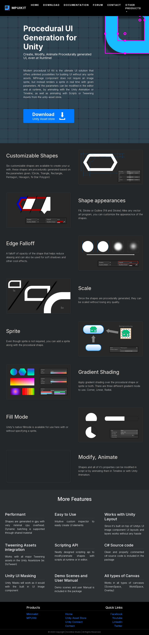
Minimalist (32, 614)
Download (51, 5)
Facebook (116, 614)
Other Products (133, 7)
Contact (114, 5)
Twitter (118, 625)
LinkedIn (117, 621)
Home (35, 5)
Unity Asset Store (75, 618)
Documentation (76, 5)
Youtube (117, 618)
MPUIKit (31, 618)
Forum (98, 5)
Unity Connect (73, 621)
